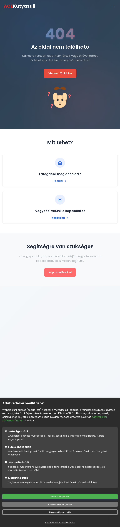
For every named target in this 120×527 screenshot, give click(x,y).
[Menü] (112, 6)
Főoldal (60, 181)
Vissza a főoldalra (60, 73)
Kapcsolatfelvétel (60, 272)
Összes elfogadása (60, 496)
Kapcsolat (60, 218)
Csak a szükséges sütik (60, 512)
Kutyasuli (19, 6)
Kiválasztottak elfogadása (60, 504)
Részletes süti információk (60, 522)
